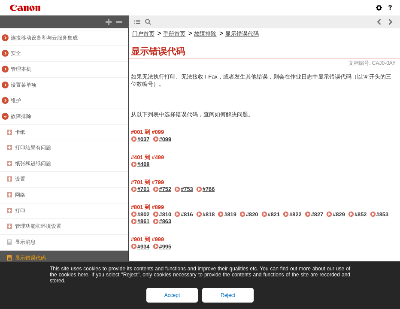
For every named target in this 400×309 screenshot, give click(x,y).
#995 (165, 246)
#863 (165, 221)
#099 (165, 139)
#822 (295, 214)
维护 (16, 100)
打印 (20, 211)
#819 (230, 214)
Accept (172, 295)
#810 (165, 214)
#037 (143, 139)
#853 (382, 214)
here (83, 275)
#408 (143, 164)
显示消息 (25, 242)
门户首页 (143, 33)
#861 (143, 221)
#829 (339, 214)
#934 (143, 246)
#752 (165, 189)
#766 (209, 189)
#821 (274, 214)
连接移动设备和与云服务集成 (44, 38)
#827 (317, 214)
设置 (20, 179)
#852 (361, 214)
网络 (20, 195)
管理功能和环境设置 (38, 226)
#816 (187, 214)
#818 (209, 214)
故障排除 (21, 116)
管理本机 (21, 69)
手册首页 (174, 33)
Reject (228, 295)
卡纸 (20, 132)
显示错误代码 (30, 258)
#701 (143, 189)
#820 (252, 214)
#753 (187, 189)
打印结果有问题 (33, 148)
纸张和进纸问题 (33, 164)
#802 (143, 214)
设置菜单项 (23, 85)
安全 (16, 53)
